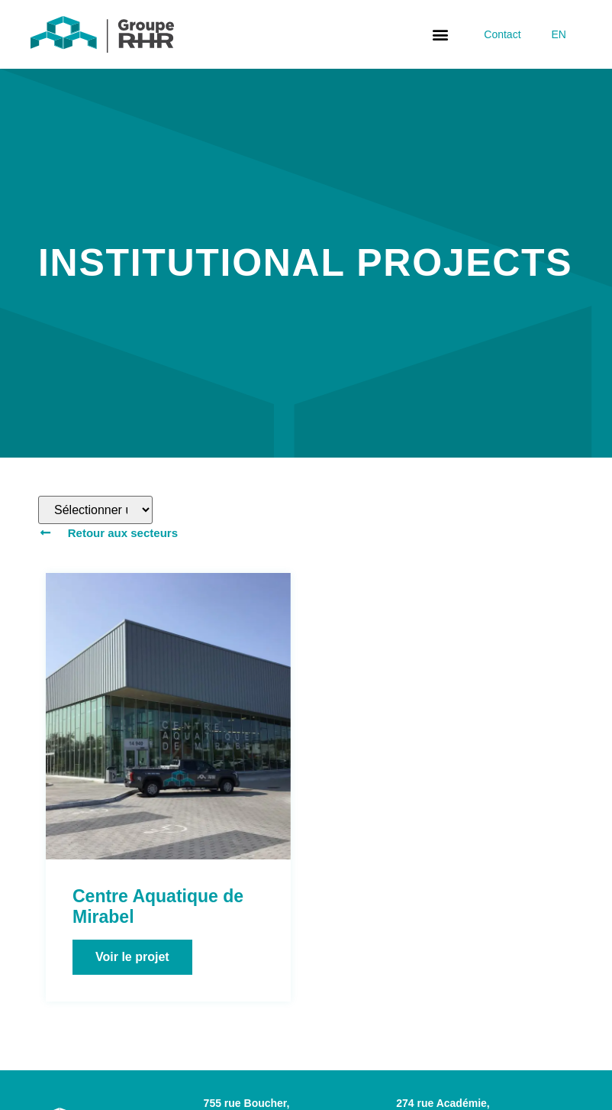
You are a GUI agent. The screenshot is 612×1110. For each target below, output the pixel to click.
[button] (440, 34)
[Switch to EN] (558, 34)
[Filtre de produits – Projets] (95, 510)
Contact (502, 34)
